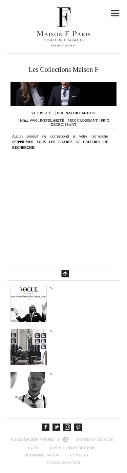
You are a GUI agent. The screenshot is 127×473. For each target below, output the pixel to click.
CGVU (33, 448)
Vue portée (42, 113)
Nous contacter (63, 462)
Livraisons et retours (73, 448)
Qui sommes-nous (41, 455)
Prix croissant (82, 120)
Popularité (52, 120)
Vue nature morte (76, 113)
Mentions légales (94, 439)
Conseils (79, 455)
